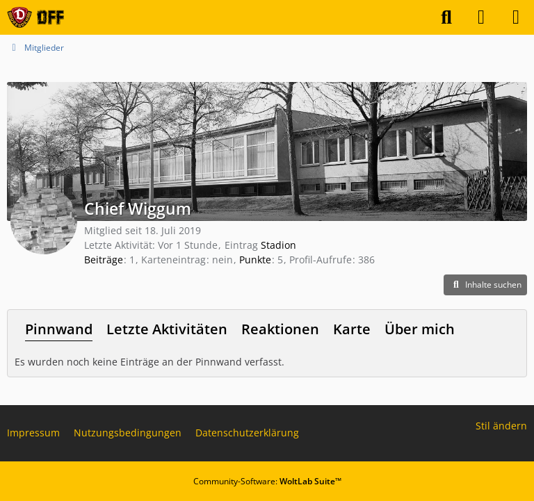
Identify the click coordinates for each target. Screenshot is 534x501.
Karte (352, 329)
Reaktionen (280, 329)
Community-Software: (267, 481)
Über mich (420, 329)
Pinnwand (58, 329)
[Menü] (516, 17)
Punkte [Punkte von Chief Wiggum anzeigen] (255, 259)
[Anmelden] (481, 17)
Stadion (278, 245)
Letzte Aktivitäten (166, 329)
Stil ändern (501, 425)
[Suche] (446, 17)
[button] (485, 284)
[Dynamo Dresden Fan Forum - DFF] (35, 17)
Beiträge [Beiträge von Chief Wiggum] (103, 259)
